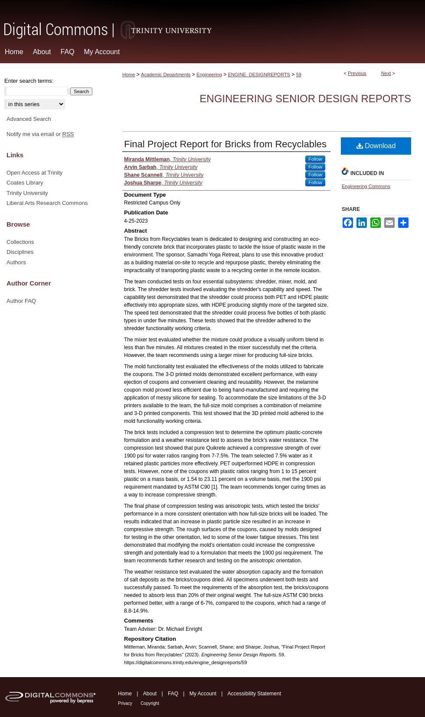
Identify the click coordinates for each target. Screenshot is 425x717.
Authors (16, 262)
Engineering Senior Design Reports (305, 98)
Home (128, 74)
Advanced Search (29, 119)
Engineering (209, 74)
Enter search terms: (28, 81)
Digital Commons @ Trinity (212, 20)
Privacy (125, 703)
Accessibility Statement (254, 694)
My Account (203, 694)
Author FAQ (21, 301)
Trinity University (27, 193)
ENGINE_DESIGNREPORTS (259, 74)
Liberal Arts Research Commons (47, 203)
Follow (315, 159)
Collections (20, 242)
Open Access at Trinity (34, 172)
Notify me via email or (40, 134)
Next (386, 73)
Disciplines (20, 252)
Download (376, 145)
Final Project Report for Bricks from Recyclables (225, 144)
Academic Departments (165, 74)
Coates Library (25, 182)
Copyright (150, 703)
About (150, 694)
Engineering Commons (366, 186)
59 (298, 74)
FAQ (173, 694)
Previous (357, 73)
